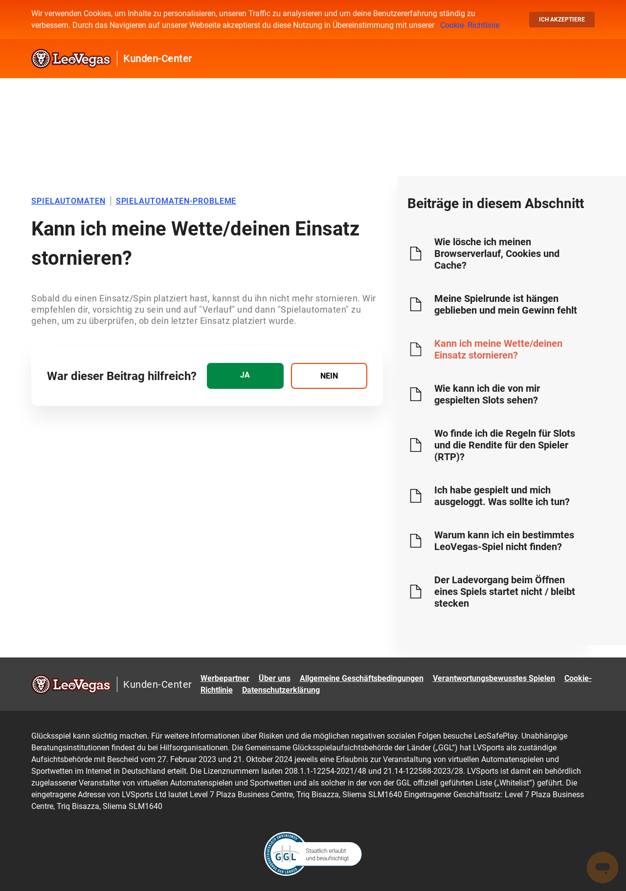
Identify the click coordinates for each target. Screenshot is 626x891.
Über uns (275, 678)
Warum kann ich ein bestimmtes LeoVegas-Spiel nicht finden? (504, 540)
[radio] (245, 376)
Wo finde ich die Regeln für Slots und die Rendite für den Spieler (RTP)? (504, 445)
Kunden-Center (157, 58)
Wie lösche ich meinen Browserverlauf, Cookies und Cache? (496, 253)
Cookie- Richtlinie (469, 25)
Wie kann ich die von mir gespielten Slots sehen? (487, 394)
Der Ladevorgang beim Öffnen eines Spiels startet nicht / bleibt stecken (504, 591)
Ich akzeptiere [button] (562, 19)
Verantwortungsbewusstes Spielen (494, 678)
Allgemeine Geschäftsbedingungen (362, 678)
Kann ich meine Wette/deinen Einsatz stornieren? (498, 349)
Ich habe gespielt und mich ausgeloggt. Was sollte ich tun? (502, 496)
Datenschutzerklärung (281, 690)
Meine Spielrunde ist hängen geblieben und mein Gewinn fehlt (505, 304)
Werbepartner (225, 678)
